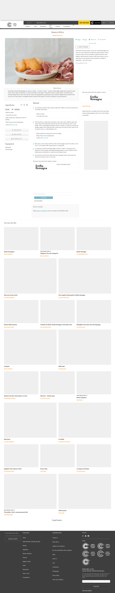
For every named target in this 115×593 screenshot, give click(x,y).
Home (24, 537)
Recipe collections (27, 553)
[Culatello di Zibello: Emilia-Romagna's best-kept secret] (57, 311)
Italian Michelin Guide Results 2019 (31, 541)
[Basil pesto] (30, 420)
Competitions (26, 577)
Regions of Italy (26, 561)
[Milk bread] (85, 347)
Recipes (25, 545)
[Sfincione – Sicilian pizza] (57, 382)
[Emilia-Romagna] (94, 238)
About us (54, 558)
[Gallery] (39, 61)
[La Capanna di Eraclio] (94, 455)
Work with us (55, 542)
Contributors (55, 567)
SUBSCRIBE (43, 197)
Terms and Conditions (57, 579)
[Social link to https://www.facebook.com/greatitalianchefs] (83, 536)
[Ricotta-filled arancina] (21, 311)
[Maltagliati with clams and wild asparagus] (94, 311)
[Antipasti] (30, 347)
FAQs (53, 554)
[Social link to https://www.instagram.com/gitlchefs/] (88, 536)
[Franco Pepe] (57, 455)
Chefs (24, 565)
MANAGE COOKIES (13, 539)
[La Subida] (85, 420)
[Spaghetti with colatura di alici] (21, 455)
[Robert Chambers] (94, 382)
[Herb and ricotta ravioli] (30, 275)
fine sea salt (14, 124)
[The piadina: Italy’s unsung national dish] (30, 491)
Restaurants (26, 569)
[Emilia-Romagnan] (21, 238)
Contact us (55, 537)
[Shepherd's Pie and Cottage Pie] (57, 238)
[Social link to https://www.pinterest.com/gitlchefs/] (85, 536)
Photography (55, 571)
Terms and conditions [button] (38, 200)
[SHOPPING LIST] (27, 105)
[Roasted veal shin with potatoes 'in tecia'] (21, 382)
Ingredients (25, 549)
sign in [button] (39, 210)
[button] (28, 26)
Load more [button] (57, 520)
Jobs (53, 563)
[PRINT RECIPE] (24, 105)
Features (25, 557)
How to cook (26, 573)
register (44, 210)
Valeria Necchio (58, 35)
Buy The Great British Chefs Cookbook (62, 550)
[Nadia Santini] (85, 491)
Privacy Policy (55, 575)
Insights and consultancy (58, 546)
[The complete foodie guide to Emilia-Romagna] (85, 275)
